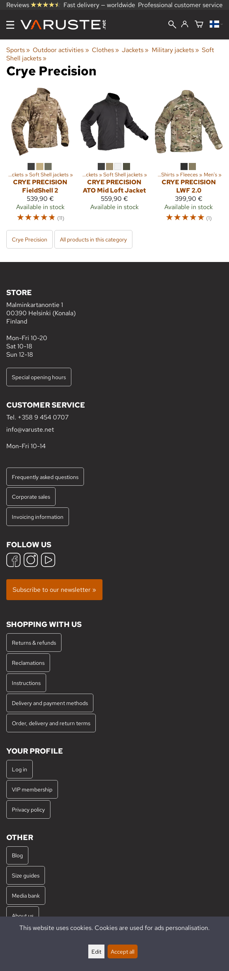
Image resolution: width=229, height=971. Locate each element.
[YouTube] (48, 561)
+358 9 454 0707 (43, 417)
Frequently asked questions (45, 477)
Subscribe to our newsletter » (54, 590)
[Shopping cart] (199, 25)
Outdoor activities (61, 50)
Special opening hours (39, 377)
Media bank (26, 895)
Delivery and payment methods (50, 703)
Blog (17, 855)
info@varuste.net (30, 429)
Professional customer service (180, 5)
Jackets (135, 50)
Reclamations (28, 662)
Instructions (26, 683)
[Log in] (184, 24)
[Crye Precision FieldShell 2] (40, 158)
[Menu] (10, 25)
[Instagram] (31, 561)
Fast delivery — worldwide (99, 5)
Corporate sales (31, 496)
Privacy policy (28, 809)
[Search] (172, 25)
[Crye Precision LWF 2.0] (189, 158)
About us (23, 915)
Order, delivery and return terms (51, 723)
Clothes (105, 50)
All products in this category (93, 239)
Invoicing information (37, 516)
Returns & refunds (34, 642)
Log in (19, 769)
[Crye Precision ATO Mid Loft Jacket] (114, 158)
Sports (18, 50)
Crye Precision (29, 239)
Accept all (122, 951)
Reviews (33, 5)
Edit (96, 951)
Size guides (25, 875)
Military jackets (175, 50)
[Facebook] (13, 561)
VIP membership (32, 789)
